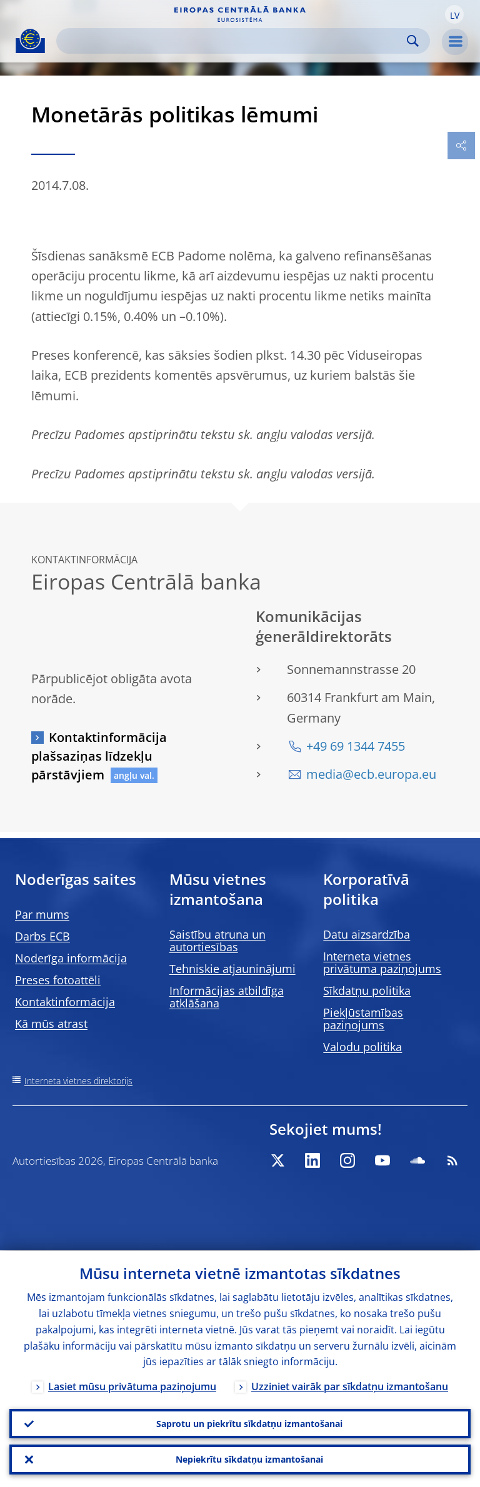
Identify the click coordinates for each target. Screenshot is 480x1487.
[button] (454, 14)
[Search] (233, 41)
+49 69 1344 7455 (355, 746)
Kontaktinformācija (65, 1001)
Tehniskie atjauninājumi (232, 968)
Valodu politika (362, 1046)
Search (412, 41)
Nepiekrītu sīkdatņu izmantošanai (249, 1459)
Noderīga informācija (71, 958)
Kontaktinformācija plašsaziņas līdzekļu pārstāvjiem (99, 756)
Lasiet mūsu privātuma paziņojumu (132, 1386)
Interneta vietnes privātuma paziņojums (382, 962)
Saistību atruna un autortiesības (217, 940)
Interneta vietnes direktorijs (78, 1081)
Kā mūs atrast (51, 1023)
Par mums (42, 914)
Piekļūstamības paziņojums (363, 1018)
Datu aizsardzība (366, 934)
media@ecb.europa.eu (371, 774)
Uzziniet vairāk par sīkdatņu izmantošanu (349, 1386)
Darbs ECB (42, 936)
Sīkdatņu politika (367, 990)
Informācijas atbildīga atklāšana (226, 996)
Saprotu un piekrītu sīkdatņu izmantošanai (249, 1423)
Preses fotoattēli (58, 979)
